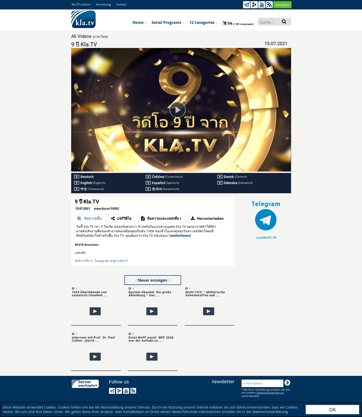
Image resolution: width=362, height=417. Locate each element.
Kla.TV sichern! (81, 4)
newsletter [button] (282, 5)
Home (139, 22)
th (239, 23)
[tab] (92, 218)
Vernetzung (103, 4)
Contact (121, 4)
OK (332, 409)
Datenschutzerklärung (270, 411)
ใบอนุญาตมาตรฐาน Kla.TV (111, 261)
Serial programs (168, 22)
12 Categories (203, 22)
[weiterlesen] (180, 235)
